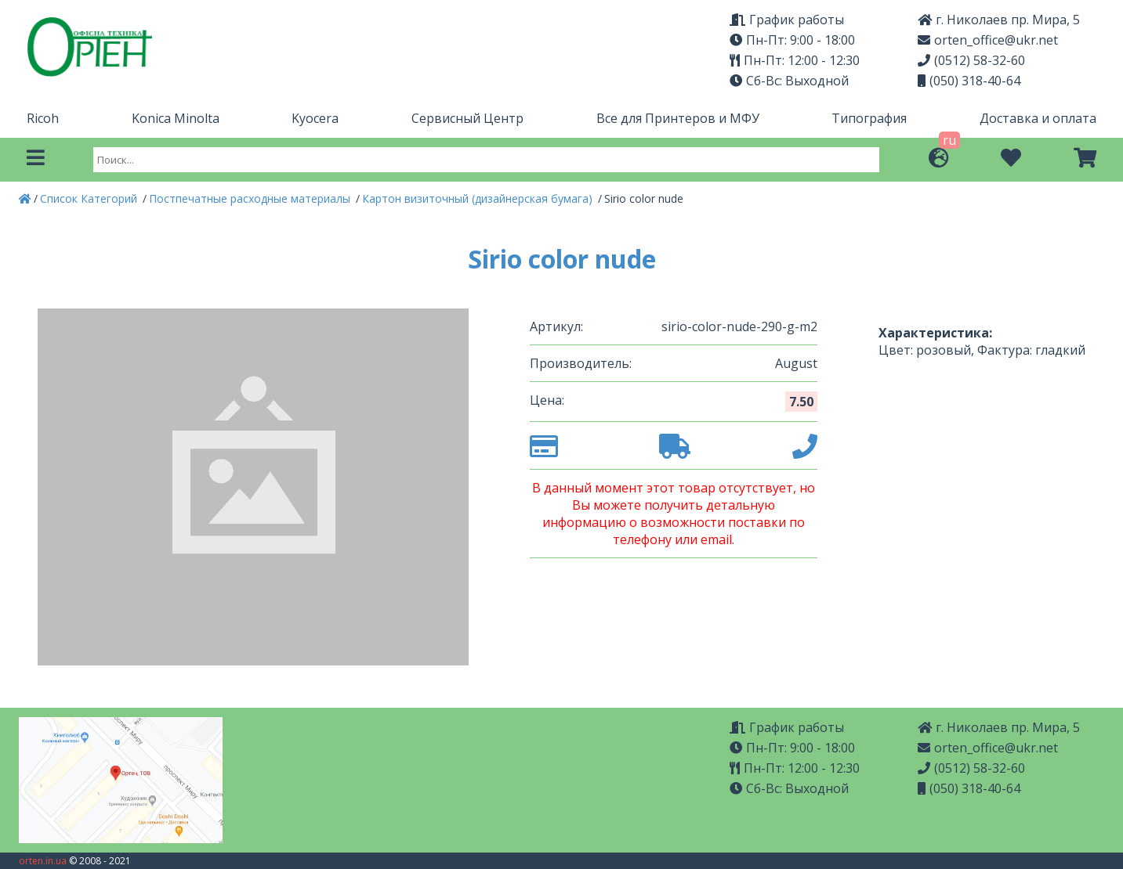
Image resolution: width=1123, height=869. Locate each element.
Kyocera (315, 118)
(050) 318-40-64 (969, 80)
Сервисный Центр (467, 118)
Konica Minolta (175, 118)
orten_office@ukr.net (988, 40)
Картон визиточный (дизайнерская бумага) (479, 198)
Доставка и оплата (1038, 118)
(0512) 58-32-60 (971, 60)
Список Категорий (90, 198)
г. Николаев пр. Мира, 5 (999, 19)
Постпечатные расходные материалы (251, 198)
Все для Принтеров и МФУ (677, 118)
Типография (869, 118)
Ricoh (43, 118)
